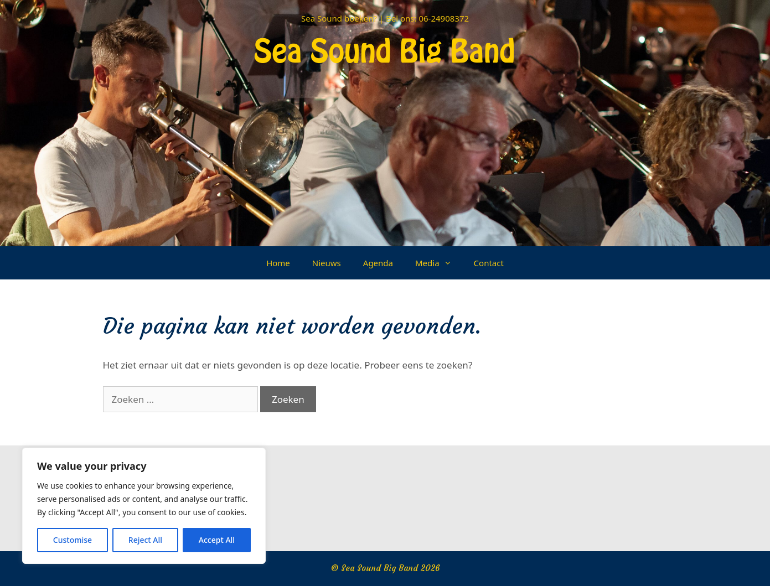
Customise (72, 540)
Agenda (378, 262)
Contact (489, 262)
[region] (144, 506)
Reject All (145, 540)
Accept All (217, 540)
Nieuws (326, 262)
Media (439, 262)
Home (278, 262)
